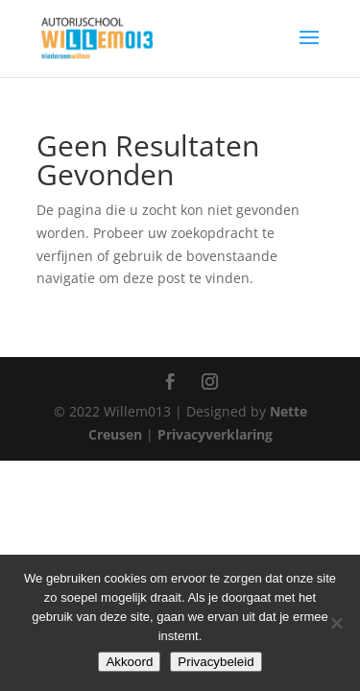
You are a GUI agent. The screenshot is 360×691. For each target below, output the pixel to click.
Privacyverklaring (215, 434)
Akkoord (129, 662)
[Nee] (336, 622)
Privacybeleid (215, 662)
